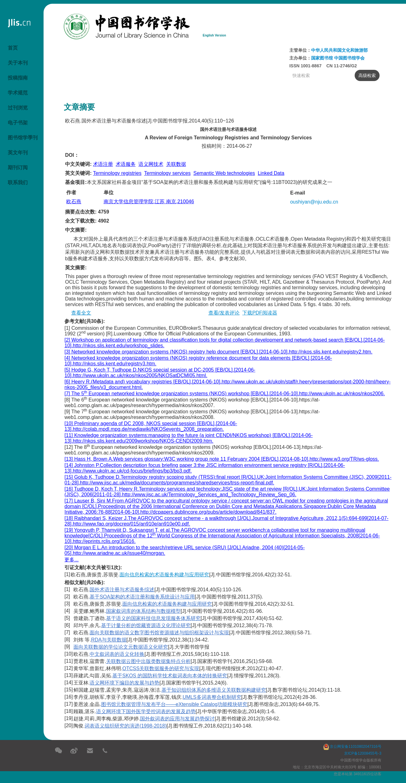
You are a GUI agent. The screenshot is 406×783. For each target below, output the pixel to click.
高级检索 (365, 75)
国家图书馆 (322, 57)
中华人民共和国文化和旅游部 (339, 50)
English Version (214, 35)
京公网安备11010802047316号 (352, 746)
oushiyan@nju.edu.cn (314, 201)
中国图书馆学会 (349, 57)
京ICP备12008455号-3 (362, 753)
